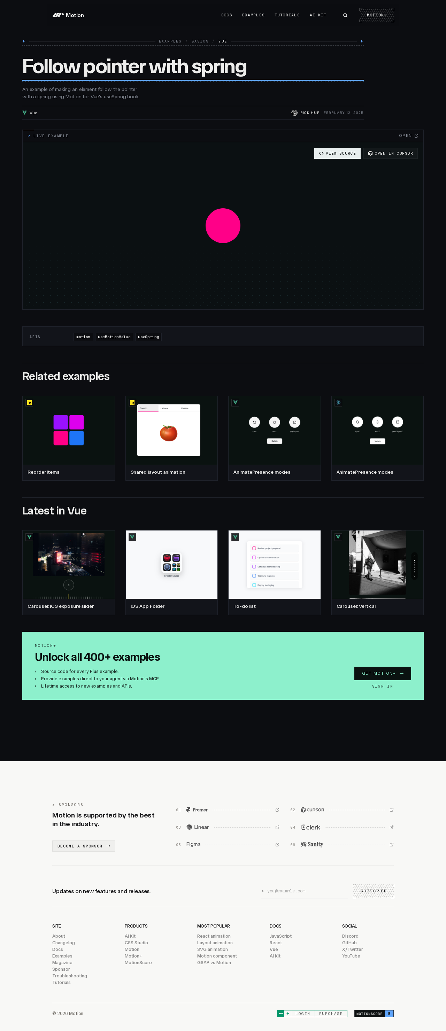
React (276, 942)
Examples (253, 15)
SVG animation (212, 949)
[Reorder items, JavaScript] (68, 438)
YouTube (351, 956)
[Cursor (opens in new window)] (342, 810)
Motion (132, 949)
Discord (350, 936)
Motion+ (377, 15)
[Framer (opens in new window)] (227, 810)
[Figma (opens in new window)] (227, 845)
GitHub (349, 942)
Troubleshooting (69, 975)
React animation (214, 936)
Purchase (331, 1013)
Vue (274, 949)
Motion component (217, 956)
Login (302, 1013)
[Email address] (307, 891)
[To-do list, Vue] (274, 572)
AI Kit (318, 15)
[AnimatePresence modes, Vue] (274, 438)
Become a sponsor (83, 846)
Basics (200, 41)
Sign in (382, 686)
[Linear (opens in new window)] (227, 827)
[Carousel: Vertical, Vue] (377, 572)
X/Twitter (352, 949)
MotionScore (138, 962)
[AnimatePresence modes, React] (377, 438)
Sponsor (61, 969)
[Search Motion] (345, 15)
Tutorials (287, 15)
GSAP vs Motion (214, 962)
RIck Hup (310, 113)
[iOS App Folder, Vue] (171, 572)
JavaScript (281, 936)
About (58, 936)
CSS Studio (136, 942)
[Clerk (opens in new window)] (342, 827)
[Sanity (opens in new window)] (342, 845)
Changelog (63, 942)
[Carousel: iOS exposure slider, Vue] (68, 572)
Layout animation (215, 942)
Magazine (62, 962)
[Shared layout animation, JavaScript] (171, 438)
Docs (226, 15)
